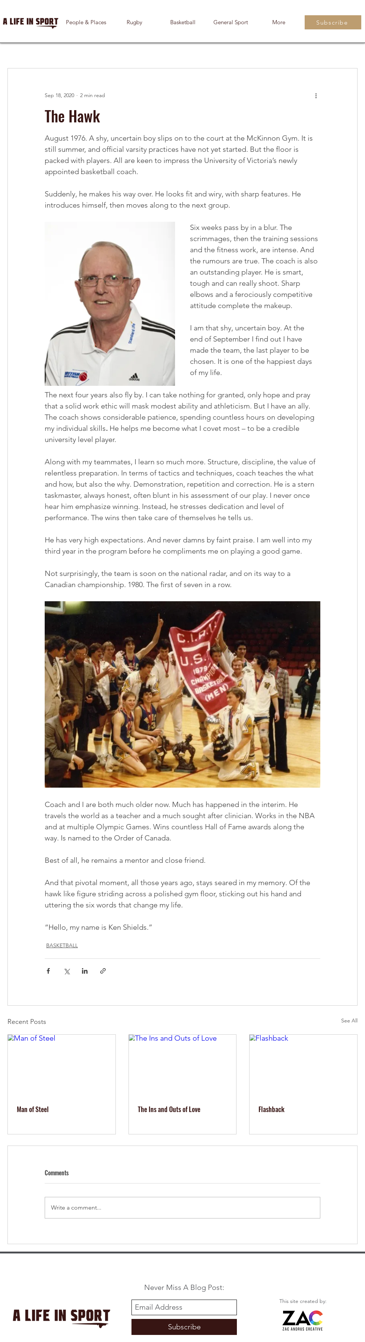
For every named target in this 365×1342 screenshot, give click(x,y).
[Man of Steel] (61, 1065)
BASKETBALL (62, 945)
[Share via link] (103, 970)
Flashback (271, 1109)
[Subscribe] (333, 22)
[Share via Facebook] (48, 970)
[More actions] (315, 95)
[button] (279, 22)
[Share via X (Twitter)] (66, 970)
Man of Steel (33, 1109)
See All (349, 1020)
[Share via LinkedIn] (84, 970)
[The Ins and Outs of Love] (183, 1065)
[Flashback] (303, 1065)
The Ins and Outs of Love (169, 1109)
